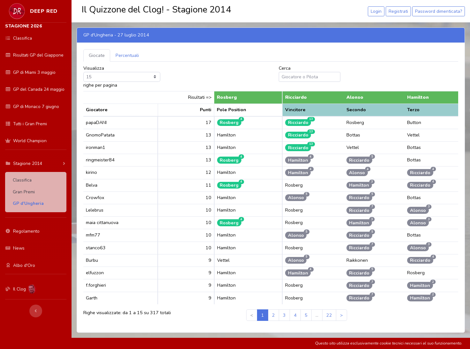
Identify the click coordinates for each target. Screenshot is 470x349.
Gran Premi (24, 192)
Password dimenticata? (438, 11)
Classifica (22, 180)
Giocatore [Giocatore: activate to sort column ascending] (97, 109)
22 (329, 315)
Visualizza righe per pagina (121, 76)
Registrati (398, 11)
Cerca (309, 73)
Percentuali (127, 55)
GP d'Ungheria (28, 203)
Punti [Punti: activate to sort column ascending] (205, 109)
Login (376, 11)
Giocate (97, 55)
